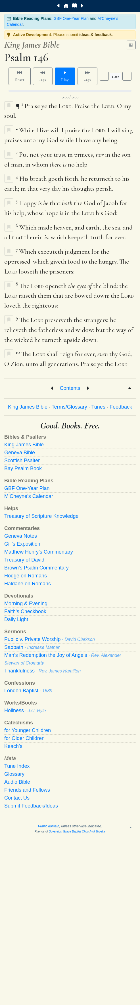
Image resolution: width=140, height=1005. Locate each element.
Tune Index (17, 766)
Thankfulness (42, 671)
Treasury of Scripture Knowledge (41, 516)
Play (65, 76)
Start (19, 76)
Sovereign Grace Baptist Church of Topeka (77, 831)
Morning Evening (25, 603)
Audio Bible (17, 782)
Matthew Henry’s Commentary (38, 552)
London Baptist (28, 690)
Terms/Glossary (69, 407)
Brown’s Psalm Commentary (36, 568)
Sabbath (32, 647)
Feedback (121, 407)
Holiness (25, 710)
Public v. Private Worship (49, 639)
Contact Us (17, 798)
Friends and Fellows (27, 790)
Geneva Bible (19, 452)
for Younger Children (27, 730)
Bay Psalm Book (23, 468)
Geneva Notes (20, 536)
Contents (70, 388)
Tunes (98, 407)
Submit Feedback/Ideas (31, 806)
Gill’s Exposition (22, 544)
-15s (42, 76)
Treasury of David (24, 560)
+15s (87, 76)
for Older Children (24, 738)
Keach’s (13, 746)
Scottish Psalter (22, 460)
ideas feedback (95, 34)
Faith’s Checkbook (25, 611)
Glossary (14, 774)
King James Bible (27, 407)
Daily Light (16, 619)
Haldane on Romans (27, 583)
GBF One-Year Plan (71, 18)
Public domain (48, 826)
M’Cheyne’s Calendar (28, 496)
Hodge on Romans (25, 576)
